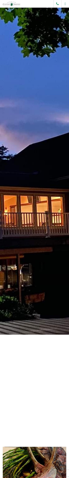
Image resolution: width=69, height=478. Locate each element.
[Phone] (57, 4)
